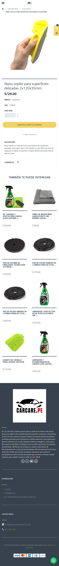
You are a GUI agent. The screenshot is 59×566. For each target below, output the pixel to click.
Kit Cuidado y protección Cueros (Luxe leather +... (12, 216)
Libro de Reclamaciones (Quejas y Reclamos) (20, 497)
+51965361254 (9, 493)
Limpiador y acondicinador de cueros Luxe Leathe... (42, 361)
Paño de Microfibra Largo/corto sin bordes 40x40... (42, 216)
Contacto (7, 489)
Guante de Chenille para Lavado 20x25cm (13, 360)
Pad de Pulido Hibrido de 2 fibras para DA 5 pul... (15, 312)
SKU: (6, 105)
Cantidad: (8, 110)
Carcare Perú (13, 9)
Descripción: (9, 142)
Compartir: (9, 162)
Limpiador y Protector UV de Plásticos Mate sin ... (43, 313)
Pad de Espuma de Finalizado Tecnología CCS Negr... (14, 264)
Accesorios (26, 9)
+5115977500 (10, 529)
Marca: (7, 99)
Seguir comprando (29, 134)
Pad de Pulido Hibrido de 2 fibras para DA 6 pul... (44, 263)
